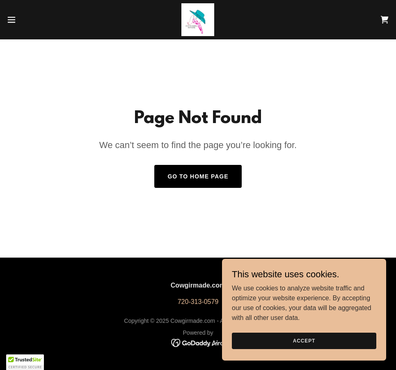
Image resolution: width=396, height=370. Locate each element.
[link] (197, 19)
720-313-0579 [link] (198, 301)
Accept (304, 340)
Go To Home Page (197, 176)
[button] (32, 19)
